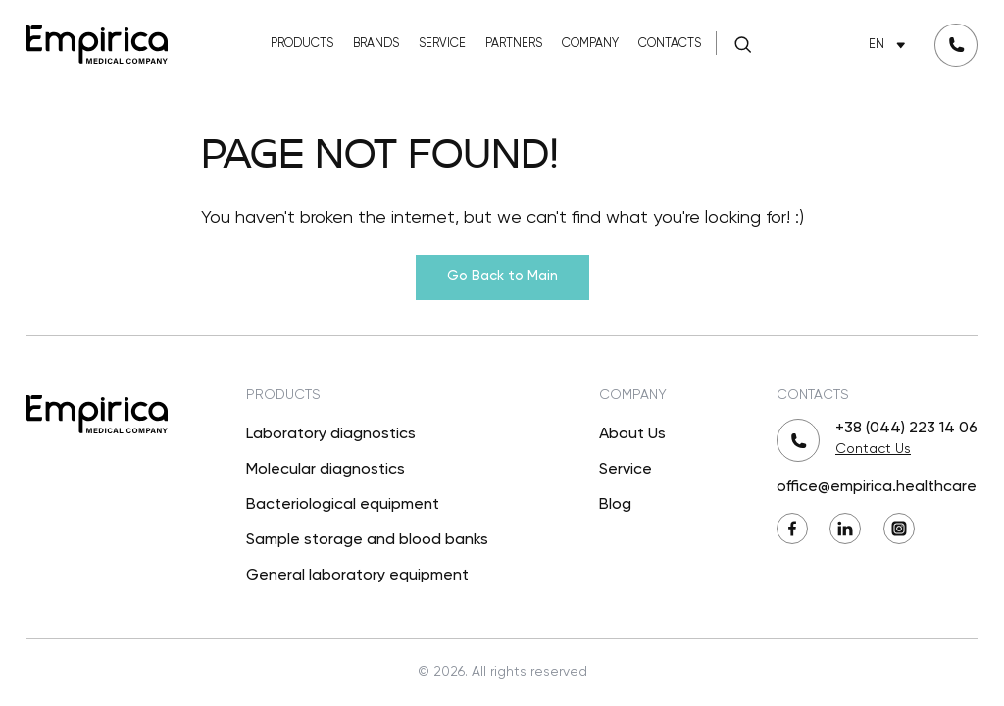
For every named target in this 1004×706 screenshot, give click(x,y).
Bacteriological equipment (342, 505)
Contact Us (873, 449)
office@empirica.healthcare (877, 487)
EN (891, 45)
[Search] (742, 45)
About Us (632, 434)
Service (442, 43)
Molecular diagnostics (325, 470)
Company (590, 43)
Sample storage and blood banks (367, 540)
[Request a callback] (956, 45)
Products (302, 43)
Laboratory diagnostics (331, 434)
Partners (513, 43)
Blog (615, 505)
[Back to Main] (97, 43)
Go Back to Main (502, 276)
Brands (376, 43)
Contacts (669, 43)
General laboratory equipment (357, 575)
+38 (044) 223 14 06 (906, 428)
